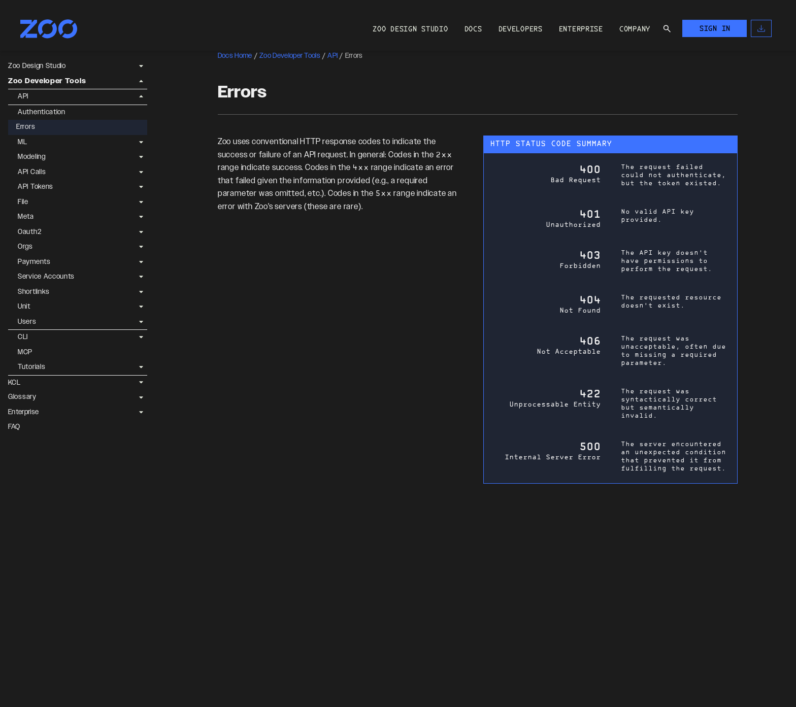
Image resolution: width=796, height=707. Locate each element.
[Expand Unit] (141, 307)
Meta (26, 216)
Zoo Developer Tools (47, 81)
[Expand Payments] (141, 262)
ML (22, 142)
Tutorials (31, 367)
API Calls (32, 172)
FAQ (14, 426)
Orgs (25, 246)
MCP (25, 352)
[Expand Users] (141, 322)
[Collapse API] (141, 97)
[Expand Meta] (141, 217)
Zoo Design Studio (37, 66)
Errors (25, 126)
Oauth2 (29, 232)
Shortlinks (34, 291)
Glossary (22, 396)
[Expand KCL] (141, 383)
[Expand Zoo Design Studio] (141, 66)
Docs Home (235, 55)
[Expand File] (141, 202)
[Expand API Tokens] (141, 187)
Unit (24, 306)
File (23, 202)
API (23, 96)
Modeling (32, 156)
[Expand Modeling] (141, 157)
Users (27, 321)
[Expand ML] (141, 142)
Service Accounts (46, 276)
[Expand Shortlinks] (141, 292)
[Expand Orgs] (141, 247)
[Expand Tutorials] (141, 367)
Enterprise (23, 412)
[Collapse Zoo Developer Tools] (141, 81)
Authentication (41, 112)
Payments (34, 261)
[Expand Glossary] (141, 397)
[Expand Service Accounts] (141, 277)
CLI (23, 337)
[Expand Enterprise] (141, 412)
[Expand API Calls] (141, 172)
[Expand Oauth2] (141, 232)
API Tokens (35, 186)
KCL (14, 382)
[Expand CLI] (141, 337)
